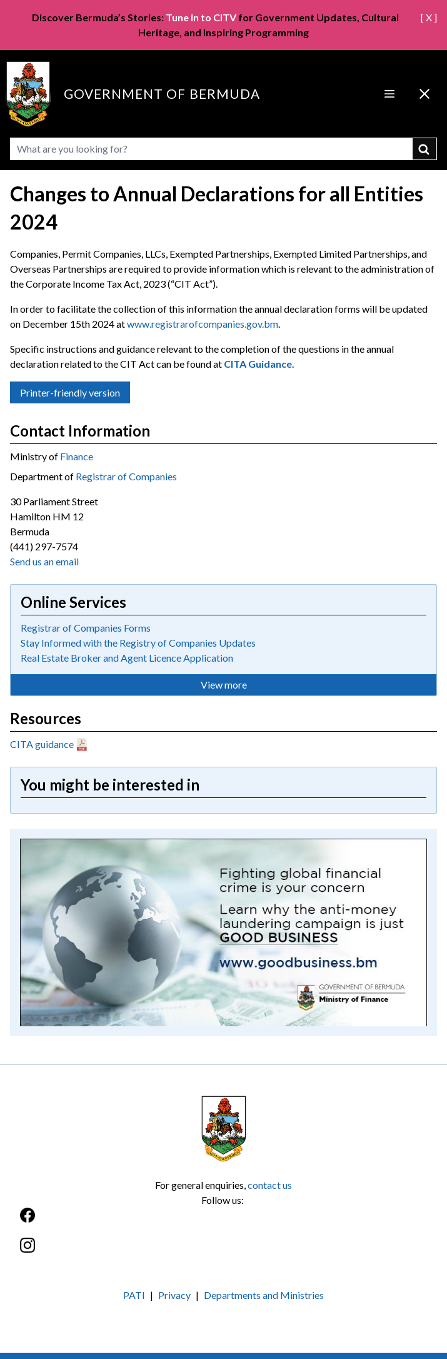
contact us (270, 1185)
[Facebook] (223, 1222)
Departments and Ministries (264, 1295)
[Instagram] (223, 1252)
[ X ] (429, 17)
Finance (76, 456)
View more (224, 684)
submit (425, 149)
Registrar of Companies (126, 476)
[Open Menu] (389, 93)
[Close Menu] (424, 93)
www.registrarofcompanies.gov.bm (202, 324)
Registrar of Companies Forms (86, 628)
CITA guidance (42, 744)
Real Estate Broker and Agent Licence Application (127, 658)
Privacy (174, 1295)
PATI (134, 1295)
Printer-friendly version (70, 392)
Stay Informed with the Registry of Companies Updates (138, 643)
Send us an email (44, 561)
